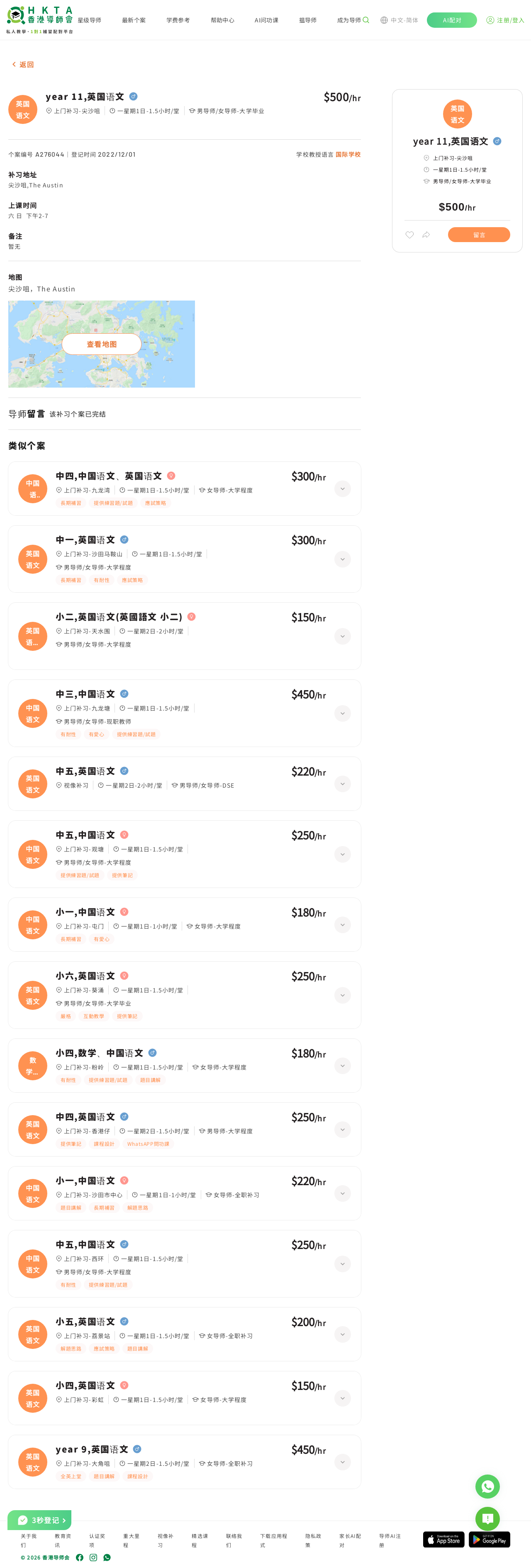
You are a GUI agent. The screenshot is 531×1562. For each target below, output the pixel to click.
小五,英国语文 (86, 1321)
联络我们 (234, 1540)
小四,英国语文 (86, 1385)
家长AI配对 (350, 1540)
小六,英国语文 (86, 976)
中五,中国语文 (86, 835)
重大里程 (131, 1540)
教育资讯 (63, 1540)
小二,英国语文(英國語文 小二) (119, 617)
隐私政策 (313, 1540)
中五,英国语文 (86, 771)
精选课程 (200, 1540)
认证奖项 (97, 1540)
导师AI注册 (390, 1540)
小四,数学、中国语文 (100, 1053)
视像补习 (166, 1540)
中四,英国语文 (86, 1117)
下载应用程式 (273, 1540)
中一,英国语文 (86, 540)
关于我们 (29, 1540)
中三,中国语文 (86, 694)
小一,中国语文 (86, 912)
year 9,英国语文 (92, 1449)
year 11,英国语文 (85, 96)
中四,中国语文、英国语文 (109, 476)
